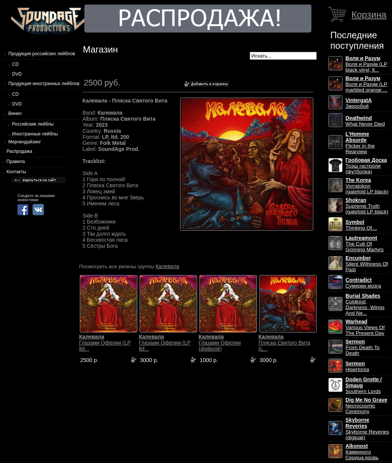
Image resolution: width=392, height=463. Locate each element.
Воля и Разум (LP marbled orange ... (366, 84)
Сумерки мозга (363, 283)
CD (15, 64)
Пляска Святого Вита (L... (284, 343)
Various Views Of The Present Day (364, 327)
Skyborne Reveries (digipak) (367, 428)
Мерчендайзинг (24, 141)
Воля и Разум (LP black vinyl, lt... (366, 64)
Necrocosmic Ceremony (366, 405)
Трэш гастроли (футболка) (366, 165)
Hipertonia (357, 366)
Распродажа (19, 151)
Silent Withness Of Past (366, 263)
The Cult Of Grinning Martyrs (364, 243)
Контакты (16, 171)
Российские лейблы (33, 124)
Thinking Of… (361, 225)
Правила (15, 161)
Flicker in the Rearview (360, 142)
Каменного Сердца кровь (361, 451)
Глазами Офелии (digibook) (220, 343)
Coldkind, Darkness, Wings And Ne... (364, 304)
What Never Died (365, 121)
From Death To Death (362, 347)
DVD (17, 74)
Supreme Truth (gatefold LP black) (367, 205)
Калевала (167, 266)
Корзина (369, 14)
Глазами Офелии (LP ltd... (105, 343)
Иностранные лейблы (35, 134)
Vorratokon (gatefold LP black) (367, 185)
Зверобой (358, 103)
